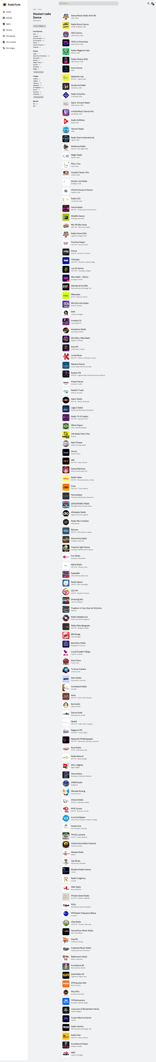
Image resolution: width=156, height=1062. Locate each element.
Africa (35, 43)
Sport (7, 24)
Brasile (35, 60)
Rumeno (36, 92)
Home (7, 12)
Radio (34, 9)
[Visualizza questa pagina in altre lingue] (148, 3)
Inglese (35, 81)
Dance (40, 9)
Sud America (37, 41)
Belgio (35, 69)
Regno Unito (37, 62)
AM (34, 106)
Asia (34, 34)
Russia (35, 65)
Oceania (35, 47)
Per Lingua (9, 48)
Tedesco (36, 83)
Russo (35, 90)
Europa (35, 36)
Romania (36, 67)
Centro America (38, 45)
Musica (7, 30)
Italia (34, 54)
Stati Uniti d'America (40, 56)
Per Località (9, 42)
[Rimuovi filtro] (45, 26)
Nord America (37, 38)
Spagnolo (36, 85)
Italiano (35, 79)
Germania (36, 58)
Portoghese (37, 87)
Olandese (36, 94)
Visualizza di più (38, 72)
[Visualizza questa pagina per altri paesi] (152, 3)
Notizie (7, 18)
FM (34, 104)
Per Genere (9, 36)
